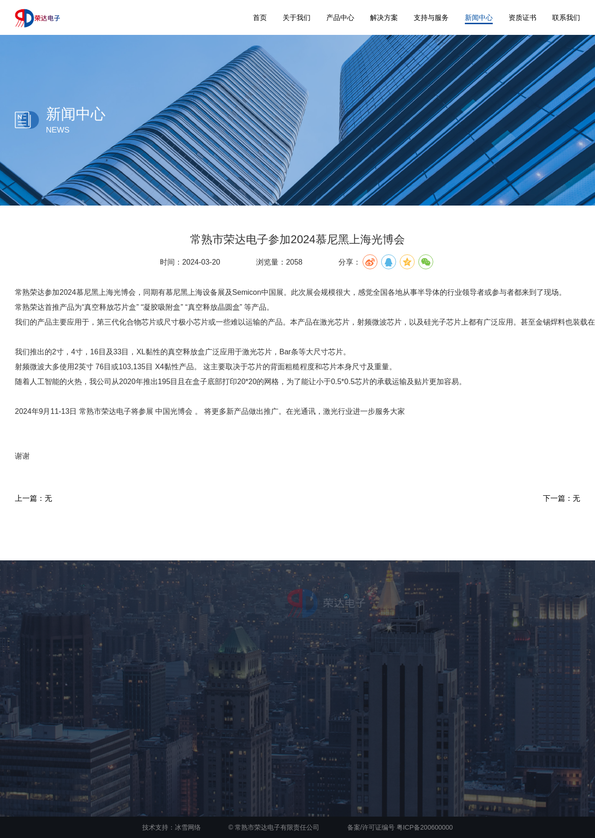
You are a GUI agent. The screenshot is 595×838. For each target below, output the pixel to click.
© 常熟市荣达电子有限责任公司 (273, 827)
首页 (260, 17)
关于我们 (297, 17)
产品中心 (340, 17)
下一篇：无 (561, 498)
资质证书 (522, 17)
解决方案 (384, 17)
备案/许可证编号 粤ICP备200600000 (400, 827)
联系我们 (566, 17)
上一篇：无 (33, 498)
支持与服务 (431, 17)
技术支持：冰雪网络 (171, 827)
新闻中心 (479, 17)
